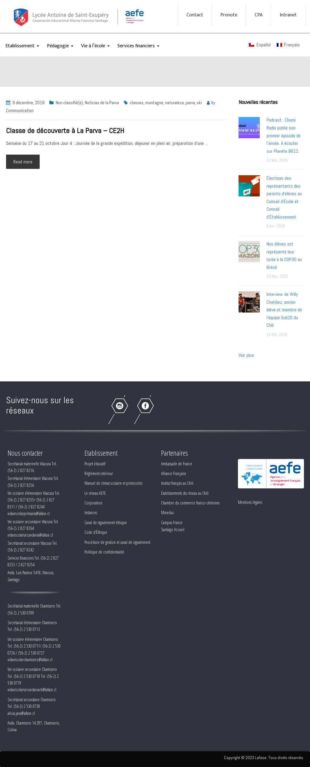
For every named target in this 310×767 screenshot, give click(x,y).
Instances (90, 512)
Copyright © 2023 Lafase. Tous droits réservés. (264, 757)
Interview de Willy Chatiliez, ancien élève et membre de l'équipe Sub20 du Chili (284, 309)
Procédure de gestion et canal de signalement (117, 542)
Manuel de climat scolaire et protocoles (113, 483)
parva (190, 103)
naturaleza (174, 103)
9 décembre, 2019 (28, 103)
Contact (194, 15)
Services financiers (136, 46)
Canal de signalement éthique (105, 522)
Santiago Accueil (172, 529)
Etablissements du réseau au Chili (185, 493)
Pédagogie (58, 46)
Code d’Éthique (95, 532)
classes (136, 103)
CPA (258, 15)
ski (199, 103)
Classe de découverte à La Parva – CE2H (65, 130)
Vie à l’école (93, 46)
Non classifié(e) (69, 103)
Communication (20, 110)
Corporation (93, 503)
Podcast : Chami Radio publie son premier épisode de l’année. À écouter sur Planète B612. (283, 135)
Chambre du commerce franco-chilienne (190, 503)
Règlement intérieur (98, 473)
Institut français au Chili (177, 483)
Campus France (172, 522)
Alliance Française (173, 473)
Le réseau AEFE (95, 493)
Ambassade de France (176, 464)
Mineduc (167, 512)
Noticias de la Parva (102, 103)
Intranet (288, 15)
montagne (154, 103)
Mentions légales (250, 502)
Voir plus (246, 355)
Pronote (228, 15)
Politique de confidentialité (104, 552)
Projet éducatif (94, 464)
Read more (22, 162)
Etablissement (20, 46)
